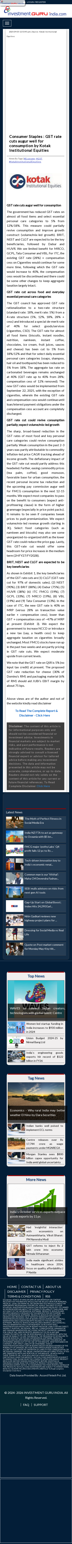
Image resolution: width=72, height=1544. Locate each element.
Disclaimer (16, 1291)
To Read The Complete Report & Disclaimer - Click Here (36, 713)
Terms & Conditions (24, 1296)
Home (12, 1286)
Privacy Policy (42, 1291)
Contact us (31, 1286)
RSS (47, 1296)
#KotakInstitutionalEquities (25, 161)
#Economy (30, 158)
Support (41, 1404)
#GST (39, 158)
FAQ (26, 1404)
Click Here (43, 786)
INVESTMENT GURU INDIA (43, 1392)
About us (53, 1286)
